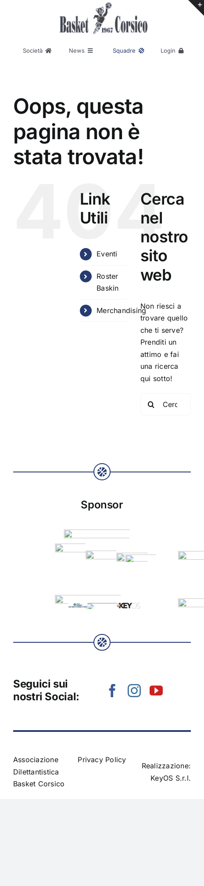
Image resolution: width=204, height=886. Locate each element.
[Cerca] (151, 404)
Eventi (107, 253)
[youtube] (156, 690)
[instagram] (134, 690)
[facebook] (112, 690)
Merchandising (121, 310)
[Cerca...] (165, 404)
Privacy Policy (102, 759)
